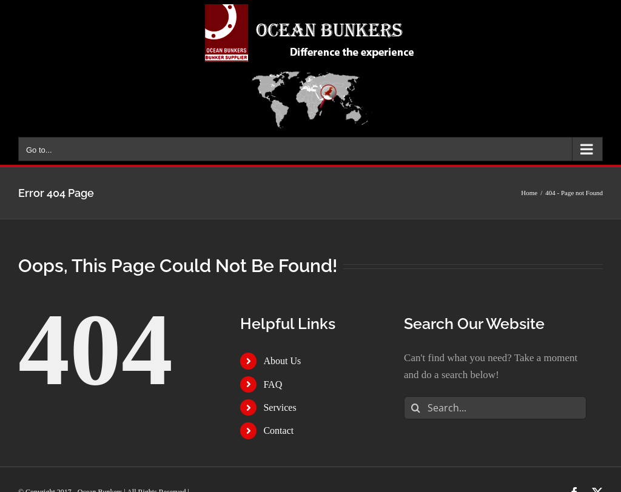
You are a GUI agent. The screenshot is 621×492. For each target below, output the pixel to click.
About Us (282, 361)
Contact (278, 430)
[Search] (415, 407)
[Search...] (495, 407)
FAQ (272, 384)
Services (279, 407)
